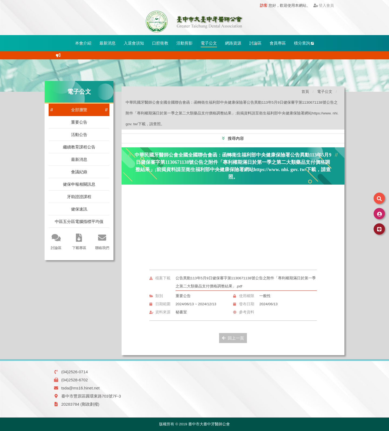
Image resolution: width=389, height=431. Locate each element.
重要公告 (79, 122)
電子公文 (209, 43)
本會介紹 (83, 43)
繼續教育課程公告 (79, 147)
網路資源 (233, 43)
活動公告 (79, 134)
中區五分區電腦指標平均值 (79, 221)
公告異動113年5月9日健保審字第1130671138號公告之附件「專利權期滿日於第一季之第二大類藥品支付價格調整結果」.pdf (246, 282)
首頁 (305, 92)
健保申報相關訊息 (79, 184)
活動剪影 (184, 43)
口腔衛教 (160, 43)
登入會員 (323, 6)
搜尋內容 (235, 138)
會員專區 (278, 43)
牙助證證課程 (79, 196)
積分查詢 (304, 43)
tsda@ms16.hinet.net (80, 388)
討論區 (255, 43)
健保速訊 (79, 209)
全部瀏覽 (79, 109)
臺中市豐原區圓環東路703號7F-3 (91, 396)
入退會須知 (134, 43)
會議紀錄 (79, 171)
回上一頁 (233, 338)
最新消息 (107, 43)
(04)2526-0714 (74, 371)
